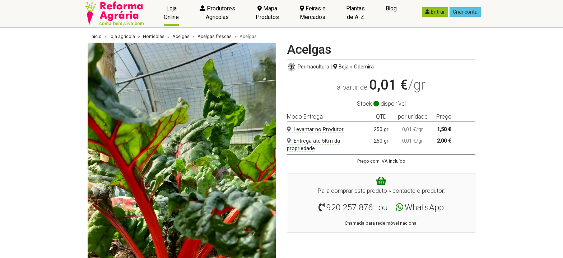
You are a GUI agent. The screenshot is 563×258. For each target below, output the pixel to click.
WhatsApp (424, 207)
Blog (391, 8)
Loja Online (171, 12)
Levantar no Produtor (315, 129)
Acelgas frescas (214, 36)
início (96, 36)
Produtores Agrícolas (217, 12)
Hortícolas (153, 36)
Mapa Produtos (267, 12)
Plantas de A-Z (355, 12)
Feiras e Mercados (313, 12)
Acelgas (181, 36)
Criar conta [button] (465, 12)
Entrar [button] (435, 12)
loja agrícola (122, 36)
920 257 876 (349, 207)
